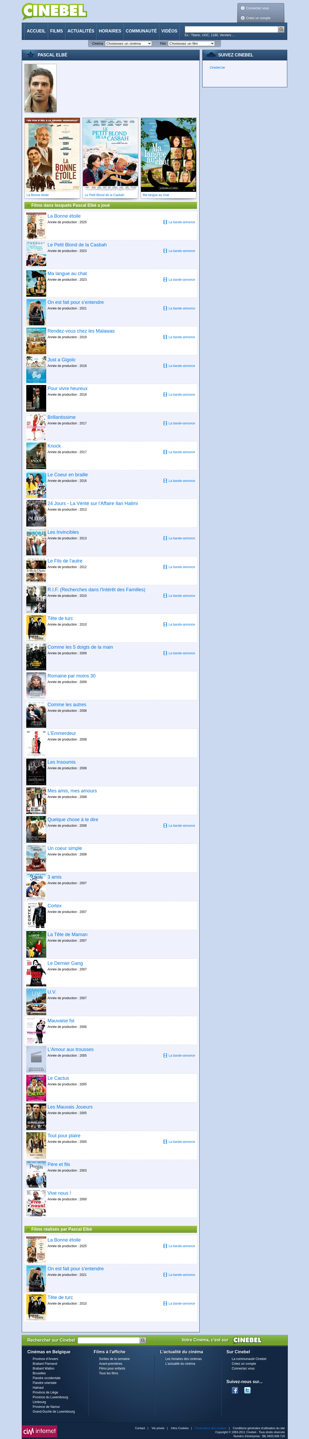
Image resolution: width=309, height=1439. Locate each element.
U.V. (52, 992)
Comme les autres (67, 704)
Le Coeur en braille (68, 474)
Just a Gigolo (61, 359)
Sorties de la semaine (114, 1359)
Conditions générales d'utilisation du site (259, 1428)
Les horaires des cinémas (183, 1359)
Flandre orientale (45, 1383)
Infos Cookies (180, 1428)
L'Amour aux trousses (71, 1049)
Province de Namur (46, 1407)
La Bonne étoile (64, 216)
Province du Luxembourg (50, 1397)
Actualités (80, 31)
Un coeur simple (65, 848)
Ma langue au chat (67, 273)
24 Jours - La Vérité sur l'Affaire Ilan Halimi (93, 503)
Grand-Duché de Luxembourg (54, 1411)
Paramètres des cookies (210, 1428)
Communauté (141, 31)
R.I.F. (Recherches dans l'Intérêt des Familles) (96, 589)
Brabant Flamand (45, 1364)
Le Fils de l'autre (65, 561)
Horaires (110, 31)
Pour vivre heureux (68, 388)
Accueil (36, 31)
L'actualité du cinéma (180, 1364)
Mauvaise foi (61, 1020)
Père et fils (59, 1164)
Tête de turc (60, 618)
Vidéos (169, 31)
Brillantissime (62, 417)
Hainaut (38, 1388)
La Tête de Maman (68, 934)
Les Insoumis (62, 762)
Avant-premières (110, 1364)
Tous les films (108, 1373)
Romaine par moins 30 (72, 676)
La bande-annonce (179, 222)
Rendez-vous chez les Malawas (81, 331)
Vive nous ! (59, 1193)
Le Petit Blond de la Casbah (77, 244)
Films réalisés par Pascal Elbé (59, 1229)
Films (56, 31)
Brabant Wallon (43, 1368)
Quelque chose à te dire (73, 819)
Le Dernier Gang (65, 963)
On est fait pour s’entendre (76, 302)
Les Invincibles (63, 532)
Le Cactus (58, 1078)
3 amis (55, 877)
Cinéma (97, 44)
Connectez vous (257, 8)
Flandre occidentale (47, 1378)
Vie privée (158, 1428)
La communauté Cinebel (249, 1359)
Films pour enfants (112, 1368)
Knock (54, 446)
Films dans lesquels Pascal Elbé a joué (68, 205)
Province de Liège (45, 1392)
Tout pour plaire (64, 1135)
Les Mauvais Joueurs (70, 1107)
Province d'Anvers (45, 1359)
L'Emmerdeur (62, 733)
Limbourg (39, 1402)
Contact (140, 1428)
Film (163, 44)
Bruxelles (39, 1373)
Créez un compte (258, 18)
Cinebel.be (217, 67)
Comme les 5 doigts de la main (80, 647)
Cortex (55, 905)
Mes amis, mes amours (72, 790)
